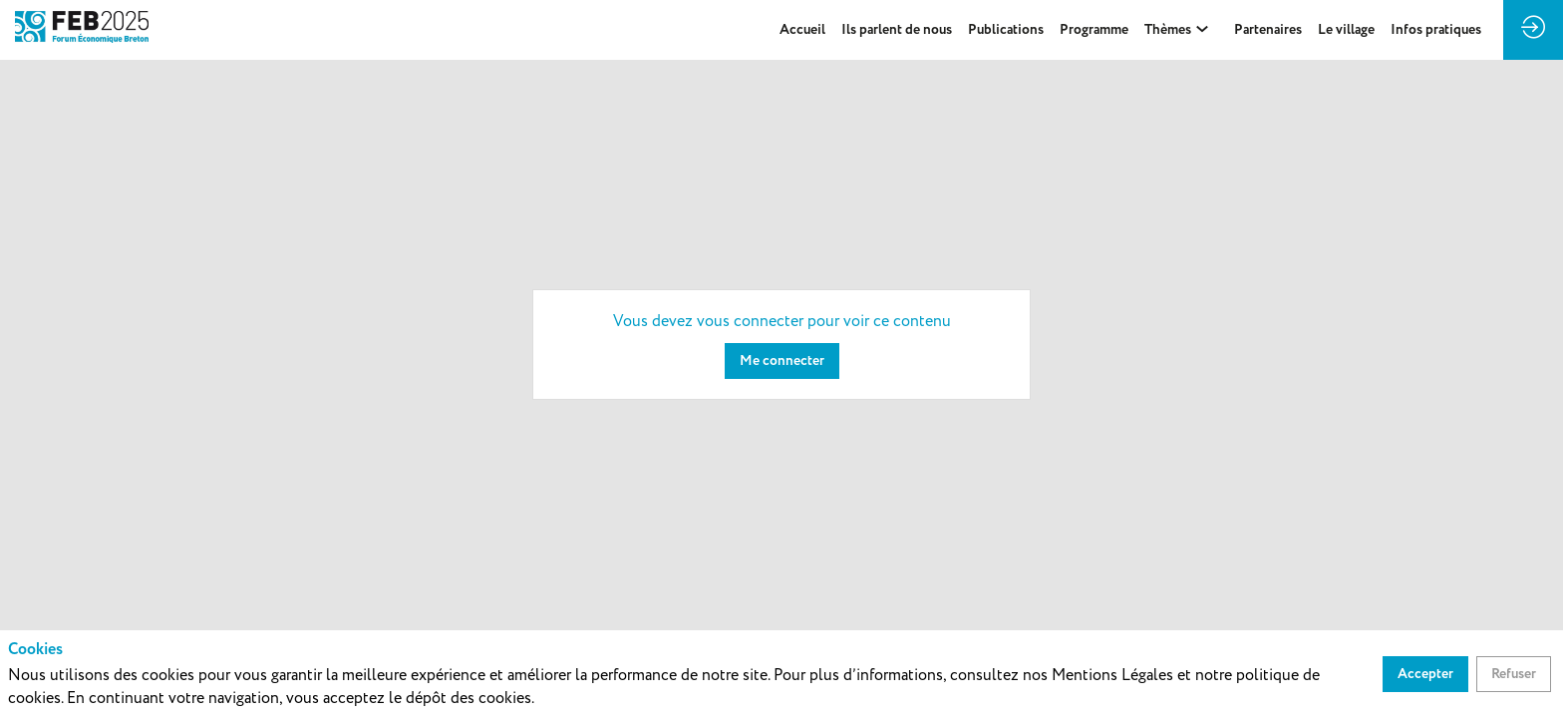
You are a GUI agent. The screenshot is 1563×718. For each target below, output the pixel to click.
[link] (802, 30)
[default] (1006, 30)
